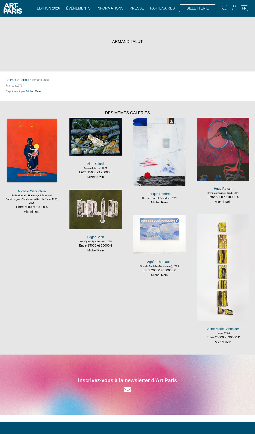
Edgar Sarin (95, 237)
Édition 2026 (48, 8)
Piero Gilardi (95, 164)
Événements (78, 8)
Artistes (24, 79)
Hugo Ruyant (223, 188)
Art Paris (11, 79)
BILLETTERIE (197, 8)
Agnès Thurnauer (159, 262)
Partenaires (162, 8)
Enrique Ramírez (159, 194)
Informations (110, 8)
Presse (137, 8)
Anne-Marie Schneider (223, 329)
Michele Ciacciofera (32, 191)
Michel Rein (33, 91)
